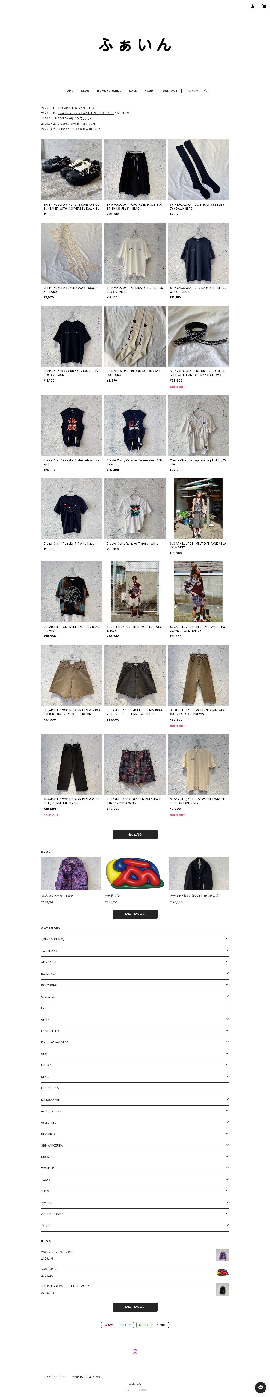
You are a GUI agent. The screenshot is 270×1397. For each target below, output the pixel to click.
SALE (133, 90)
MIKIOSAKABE (50, 1099)
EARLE (45, 1008)
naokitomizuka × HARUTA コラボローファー (86, 113)
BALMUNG (48, 973)
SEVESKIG (64, 118)
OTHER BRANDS (52, 1214)
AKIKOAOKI (48, 962)
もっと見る (135, 834)
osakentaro (49, 1122)
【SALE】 (46, 1225)
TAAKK (45, 1179)
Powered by (135, 1390)
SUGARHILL (66, 107)
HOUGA (46, 1065)
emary (45, 1019)
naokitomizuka (51, 1111)
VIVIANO (47, 1202)
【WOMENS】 (49, 950)
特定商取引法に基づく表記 (86, 1376)
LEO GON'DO (50, 1088)
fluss (44, 1053)
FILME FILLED (50, 1031)
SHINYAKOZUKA (69, 128)
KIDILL (45, 1076)
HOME (68, 90)
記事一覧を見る (135, 914)
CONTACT (170, 90)
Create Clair (66, 123)
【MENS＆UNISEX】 (52, 939)
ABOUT (150, 90)
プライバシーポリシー (55, 1376)
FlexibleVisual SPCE (54, 1042)
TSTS (45, 1191)
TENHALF (47, 1168)
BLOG (85, 90)
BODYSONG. (49, 985)
